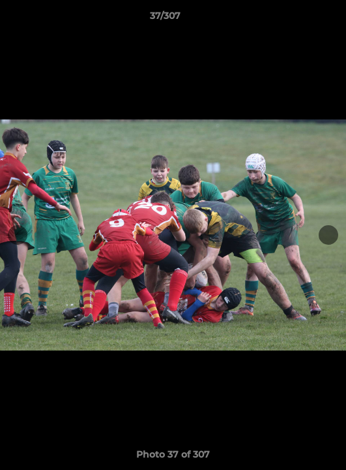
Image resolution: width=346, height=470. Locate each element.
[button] (299, 19)
